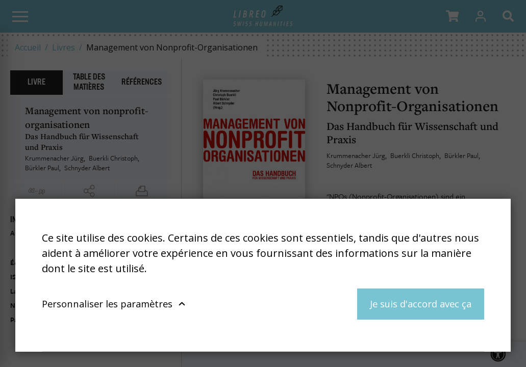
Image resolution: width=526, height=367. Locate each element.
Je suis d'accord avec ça (420, 303)
